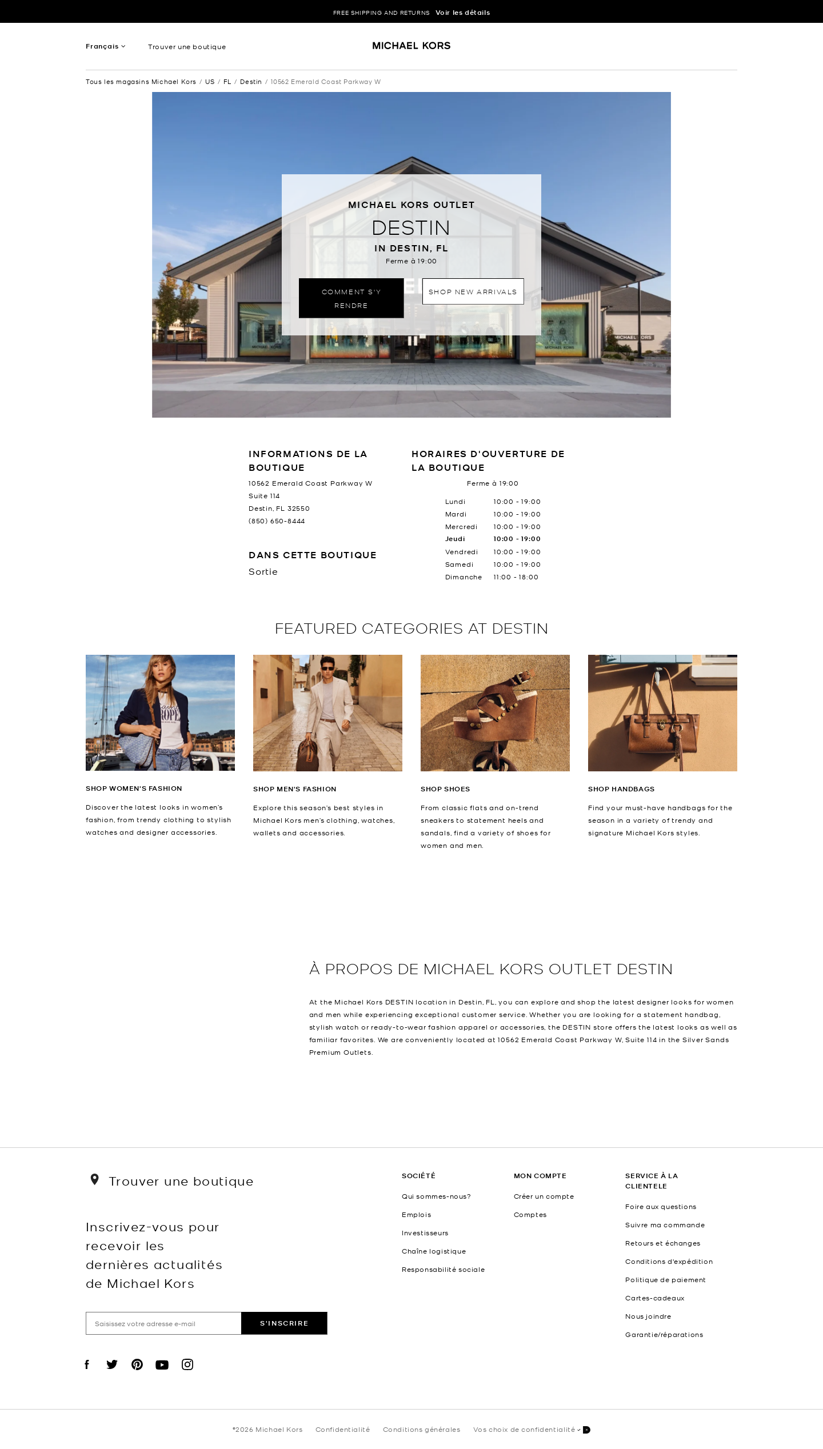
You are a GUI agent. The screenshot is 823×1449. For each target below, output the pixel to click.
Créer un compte (544, 1195)
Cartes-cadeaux (654, 1297)
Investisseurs (425, 1232)
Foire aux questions (660, 1206)
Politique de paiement (665, 1279)
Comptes (530, 1214)
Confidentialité (342, 1429)
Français (102, 46)
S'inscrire (284, 1323)
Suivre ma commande (665, 1224)
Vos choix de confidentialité (532, 1429)
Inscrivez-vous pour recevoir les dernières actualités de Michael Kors (154, 1254)
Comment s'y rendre (352, 298)
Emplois (416, 1214)
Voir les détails (463, 12)
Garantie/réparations (664, 1334)
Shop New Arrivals (473, 291)
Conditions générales (422, 1429)
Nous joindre (648, 1315)
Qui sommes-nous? (437, 1195)
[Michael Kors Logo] (412, 49)
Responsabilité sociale (443, 1269)
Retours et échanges (662, 1242)
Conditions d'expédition (669, 1261)
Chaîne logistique (434, 1250)
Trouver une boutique (187, 46)
